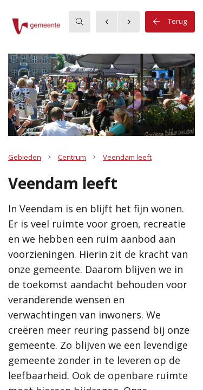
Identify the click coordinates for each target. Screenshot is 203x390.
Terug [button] (170, 21)
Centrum (72, 157)
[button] (51, 27)
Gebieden (24, 157)
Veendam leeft (127, 157)
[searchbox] (79, 21)
